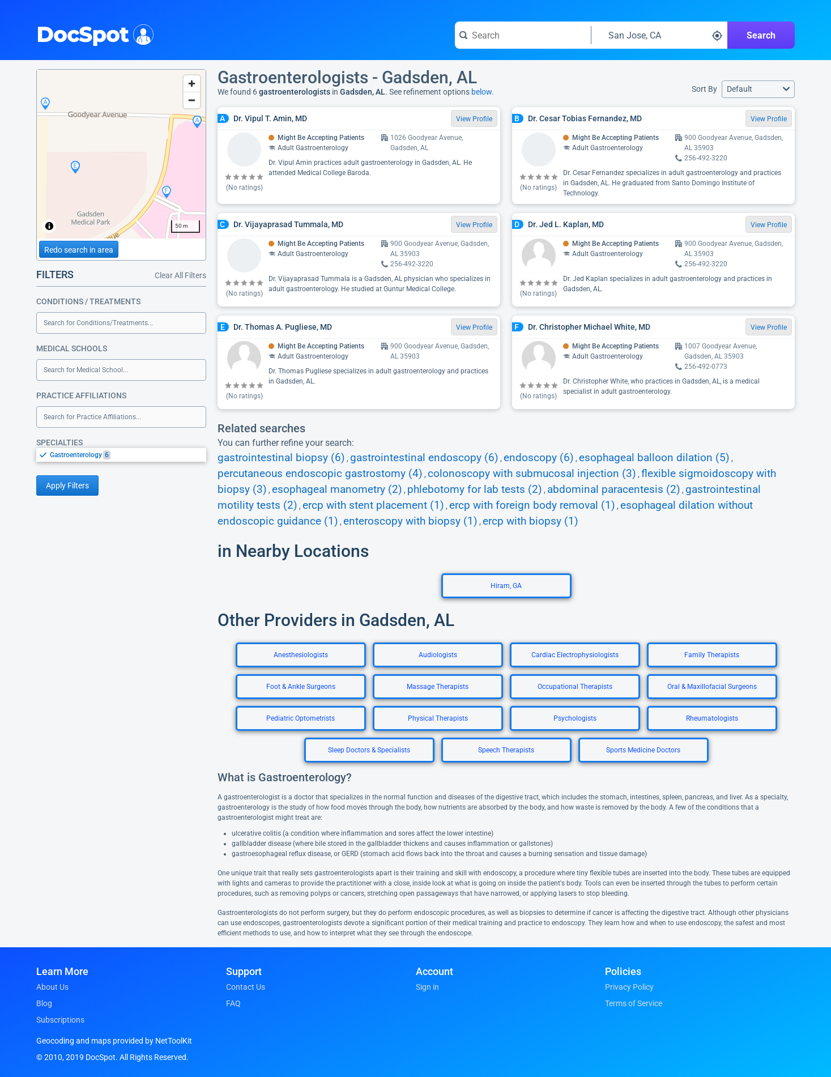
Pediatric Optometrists (300, 718)
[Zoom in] (192, 83)
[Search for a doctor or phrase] (523, 35)
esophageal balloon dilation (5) (654, 458)
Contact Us (245, 986)
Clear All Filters (180, 275)
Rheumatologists (712, 718)
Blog (44, 1003)
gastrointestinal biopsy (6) (281, 458)
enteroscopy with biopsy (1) (410, 521)
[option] (128, 455)
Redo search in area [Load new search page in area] (78, 249)
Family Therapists (711, 655)
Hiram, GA (506, 586)
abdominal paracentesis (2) (613, 489)
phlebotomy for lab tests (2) (474, 489)
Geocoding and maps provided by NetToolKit (114, 1040)
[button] (758, 89)
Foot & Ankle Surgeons (300, 687)
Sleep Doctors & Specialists (369, 750)
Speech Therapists (506, 750)
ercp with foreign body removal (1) (532, 505)
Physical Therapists (438, 718)
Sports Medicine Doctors (643, 750)
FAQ (233, 1003)
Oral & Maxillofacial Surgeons (712, 687)
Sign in (427, 986)
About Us (52, 986)
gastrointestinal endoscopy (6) (424, 458)
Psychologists (574, 718)
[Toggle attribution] (49, 226)
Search (761, 35)
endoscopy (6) (539, 458)
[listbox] (121, 455)
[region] (121, 154)
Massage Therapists (437, 687)
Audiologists (438, 655)
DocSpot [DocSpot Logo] (92, 33)
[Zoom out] (192, 100)
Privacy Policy (629, 986)
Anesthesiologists (301, 655)
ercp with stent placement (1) (373, 505)
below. (482, 91)
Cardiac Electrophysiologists (575, 655)
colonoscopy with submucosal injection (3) (532, 473)
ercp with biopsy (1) (530, 521)
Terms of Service (633, 1003)
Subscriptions (60, 1019)
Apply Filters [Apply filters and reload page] (67, 485)
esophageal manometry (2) (337, 489)
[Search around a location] (659, 35)
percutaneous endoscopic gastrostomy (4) (320, 473)
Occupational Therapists (575, 687)
